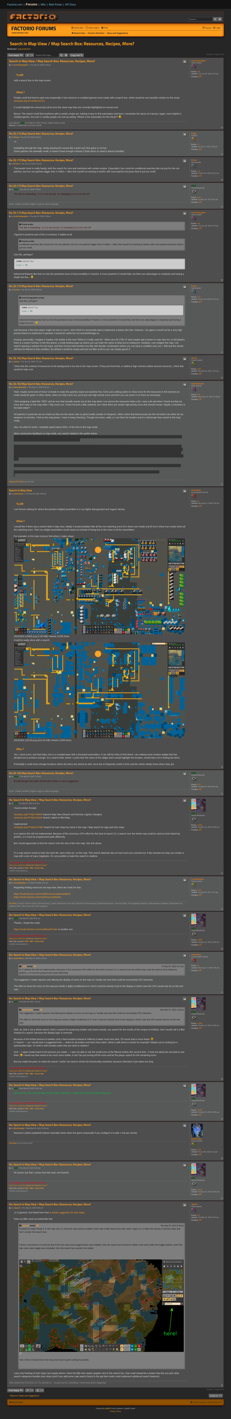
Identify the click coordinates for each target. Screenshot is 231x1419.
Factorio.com (14, 4)
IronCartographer (198, 61)
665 (198, 395)
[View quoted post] (34, 966)
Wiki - (32, 868)
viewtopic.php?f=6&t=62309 (28, 817)
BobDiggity (13, 1143)
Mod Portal (55, 4)
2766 (199, 890)
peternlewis (196, 490)
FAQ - (27, 868)
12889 (199, 825)
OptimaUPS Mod (16, 482)
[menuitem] (92, 28)
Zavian (194, 358)
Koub (193, 186)
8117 (199, 197)
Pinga (193, 133)
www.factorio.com (20, 33)
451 (198, 1215)
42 (198, 144)
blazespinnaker (197, 384)
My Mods (13, 903)
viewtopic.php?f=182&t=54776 (29, 101)
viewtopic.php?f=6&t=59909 (28, 814)
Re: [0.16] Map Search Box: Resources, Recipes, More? (41, 358)
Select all (28, 261)
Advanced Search (33, 865)
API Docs (70, 4)
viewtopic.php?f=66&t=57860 (28, 827)
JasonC (194, 1204)
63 (198, 501)
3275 (199, 1150)
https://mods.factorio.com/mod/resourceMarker (37, 897)
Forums (31, 4)
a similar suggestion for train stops (67, 1212)
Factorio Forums (33, 28)
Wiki (43, 4)
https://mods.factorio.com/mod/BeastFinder (36, 929)
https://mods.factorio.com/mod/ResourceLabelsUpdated (42, 894)
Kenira (194, 160)
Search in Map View (20, 490)
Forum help (39, 868)
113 (198, 171)
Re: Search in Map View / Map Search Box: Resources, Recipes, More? (50, 800)
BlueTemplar (196, 1139)
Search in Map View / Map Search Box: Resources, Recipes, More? (72, 43)
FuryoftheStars (197, 879)
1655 (199, 369)
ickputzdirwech (24, 49)
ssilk (22, 123)
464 (198, 72)
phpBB (107, 1408)
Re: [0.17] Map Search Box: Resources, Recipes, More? (41, 133)
